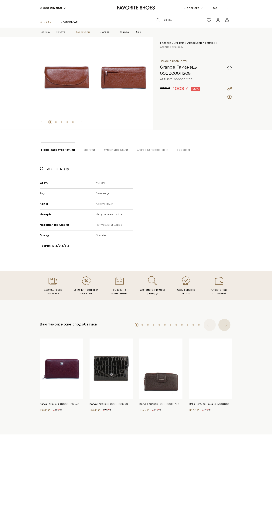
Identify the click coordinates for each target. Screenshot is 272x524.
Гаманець (102, 193)
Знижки (125, 32)
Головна (165, 43)
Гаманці (210, 43)
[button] (50, 122)
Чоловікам (69, 22)
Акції (138, 32)
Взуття (60, 32)
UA (215, 8)
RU (227, 8)
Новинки (45, 32)
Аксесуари (83, 32)
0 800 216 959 (51, 8)
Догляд (105, 32)
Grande (101, 235)
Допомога (191, 8)
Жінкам (46, 22)
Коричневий (104, 204)
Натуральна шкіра (109, 214)
